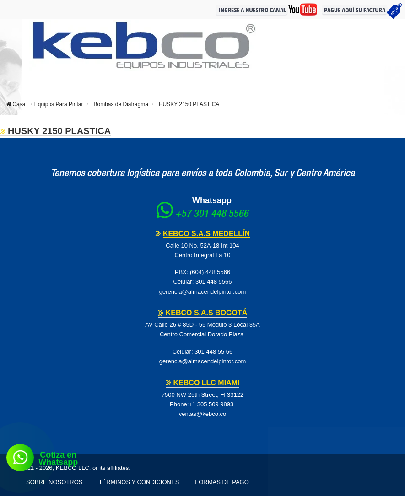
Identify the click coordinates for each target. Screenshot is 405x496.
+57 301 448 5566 (211, 215)
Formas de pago (222, 482)
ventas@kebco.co (203, 413)
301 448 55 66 (213, 351)
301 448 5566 (213, 281)
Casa (15, 104)
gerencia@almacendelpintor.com (202, 291)
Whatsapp (212, 200)
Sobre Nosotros (54, 482)
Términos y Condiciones (139, 482)
